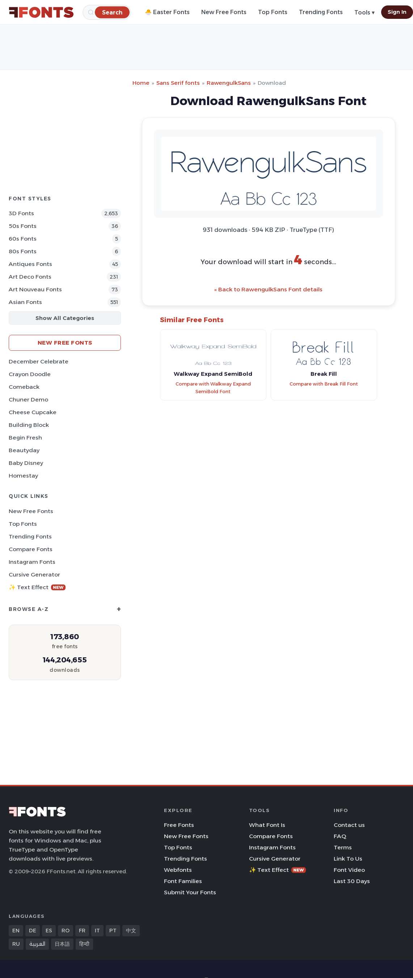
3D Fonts (21, 213)
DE (32, 930)
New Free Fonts (223, 12)
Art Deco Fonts (30, 276)
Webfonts (178, 869)
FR (82, 930)
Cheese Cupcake (32, 412)
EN (16, 930)
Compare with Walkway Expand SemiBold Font (213, 387)
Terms (343, 847)
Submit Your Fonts (190, 892)
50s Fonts (23, 225)
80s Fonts (23, 251)
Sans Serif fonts (178, 82)
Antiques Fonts (30, 264)
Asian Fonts (25, 302)
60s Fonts (23, 238)
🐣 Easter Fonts (167, 12)
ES (49, 930)
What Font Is (267, 824)
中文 (131, 930)
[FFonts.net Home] (41, 12)
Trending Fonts (321, 12)
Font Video (349, 869)
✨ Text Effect (37, 587)
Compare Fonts (30, 549)
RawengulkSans (229, 82)
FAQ (340, 836)
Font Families (183, 881)
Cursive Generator (34, 574)
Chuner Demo (28, 399)
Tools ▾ (364, 12)
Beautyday (24, 450)
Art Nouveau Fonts (35, 289)
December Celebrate (38, 361)
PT (113, 930)
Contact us (349, 824)
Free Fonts (179, 824)
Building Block (29, 424)
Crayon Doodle (30, 374)
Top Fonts (272, 12)
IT (97, 930)
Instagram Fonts (32, 561)
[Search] (112, 12)
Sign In (397, 12)
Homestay (23, 475)
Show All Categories (64, 318)
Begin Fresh (25, 437)
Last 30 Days (352, 881)
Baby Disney (26, 462)
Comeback (24, 386)
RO (65, 930)
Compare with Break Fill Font (324, 384)
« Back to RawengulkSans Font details (268, 289)
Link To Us (348, 858)
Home (140, 82)
